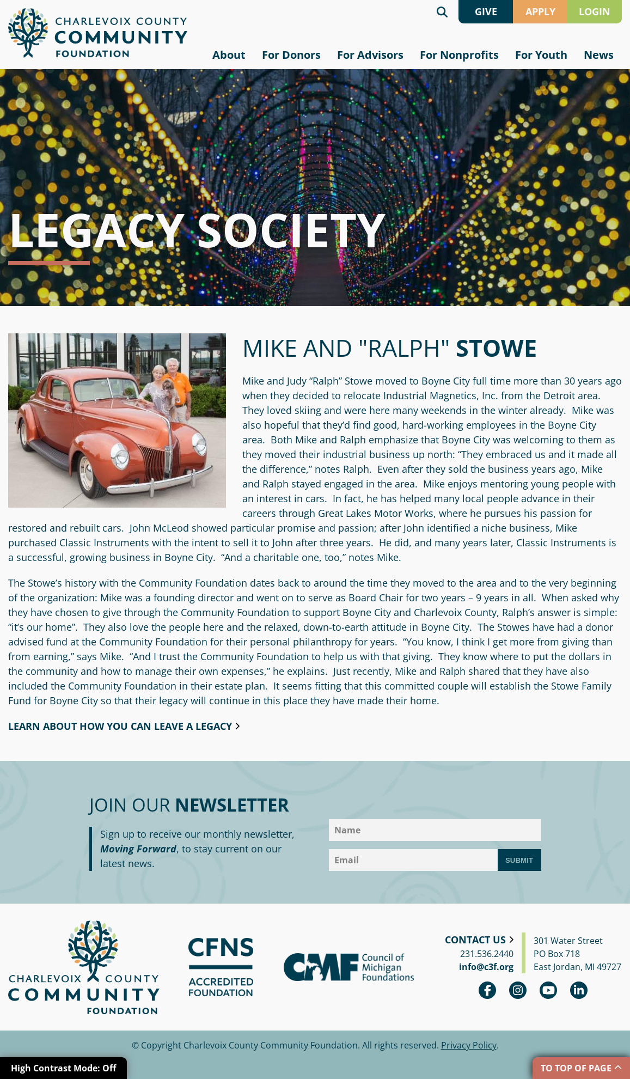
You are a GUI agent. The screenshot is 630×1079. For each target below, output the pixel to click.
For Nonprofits (459, 54)
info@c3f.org (486, 967)
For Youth (541, 54)
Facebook (487, 990)
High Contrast (63, 1068)
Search (442, 11)
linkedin (579, 990)
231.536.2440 (486, 954)
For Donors (291, 54)
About (229, 54)
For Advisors (370, 54)
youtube (548, 990)
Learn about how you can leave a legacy (120, 726)
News (599, 54)
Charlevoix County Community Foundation (97, 33)
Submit (519, 860)
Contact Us (475, 939)
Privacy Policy (469, 1045)
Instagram (518, 990)
